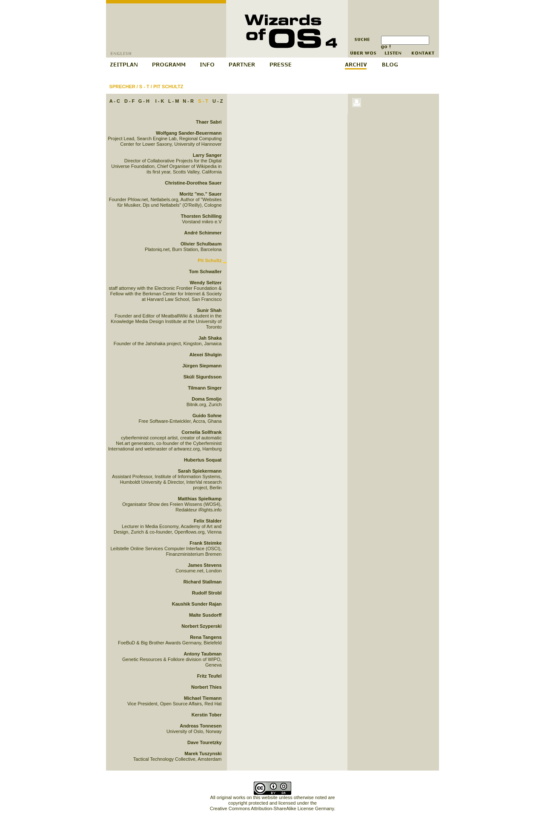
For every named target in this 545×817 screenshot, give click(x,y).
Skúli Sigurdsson (203, 376)
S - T (144, 86)
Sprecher (122, 86)
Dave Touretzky (204, 742)
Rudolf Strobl (207, 592)
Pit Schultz (168, 86)
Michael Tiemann (202, 698)
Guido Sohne (206, 415)
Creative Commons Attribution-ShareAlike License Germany (272, 808)
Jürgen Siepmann (201, 365)
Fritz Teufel (209, 675)
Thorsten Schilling (201, 216)
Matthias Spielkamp (200, 498)
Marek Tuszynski (202, 753)
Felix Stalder (207, 520)
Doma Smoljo (206, 398)
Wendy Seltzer (206, 282)
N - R (188, 101)
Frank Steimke (205, 543)
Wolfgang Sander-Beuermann (188, 133)
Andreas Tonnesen (200, 725)
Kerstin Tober (207, 714)
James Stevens (205, 565)
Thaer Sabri (209, 121)
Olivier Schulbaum (201, 243)
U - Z (217, 101)
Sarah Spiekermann (200, 470)
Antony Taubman (202, 653)
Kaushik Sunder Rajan (197, 603)
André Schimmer (202, 232)
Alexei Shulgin (205, 354)
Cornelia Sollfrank (201, 432)
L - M (173, 101)
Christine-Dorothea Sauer (193, 182)
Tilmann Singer (204, 387)
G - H (143, 101)
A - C (114, 101)
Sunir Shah (209, 310)
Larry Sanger (207, 155)
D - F (129, 101)
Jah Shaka (209, 338)
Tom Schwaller (205, 271)
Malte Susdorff (205, 615)
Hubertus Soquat (203, 459)
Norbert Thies (206, 687)
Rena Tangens (205, 637)
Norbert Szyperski (201, 626)
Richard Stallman (203, 581)
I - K (159, 101)
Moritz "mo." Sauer (200, 193)
